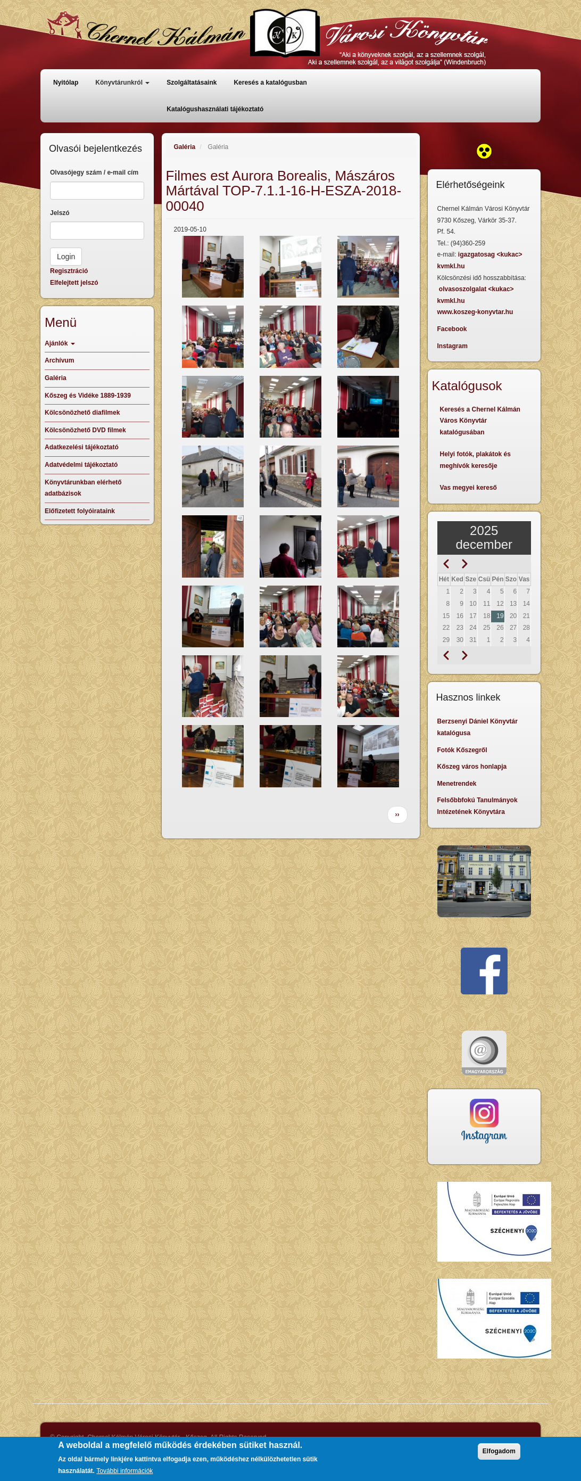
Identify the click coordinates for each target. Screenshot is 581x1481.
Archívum (59, 360)
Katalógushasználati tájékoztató (215, 109)
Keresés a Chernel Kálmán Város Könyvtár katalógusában (480, 421)
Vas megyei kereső (468, 487)
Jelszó (60, 213)
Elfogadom (499, 1452)
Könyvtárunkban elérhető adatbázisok (83, 488)
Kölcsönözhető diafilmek (82, 412)
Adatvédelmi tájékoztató (81, 464)
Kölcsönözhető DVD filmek (85, 430)
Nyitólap (65, 82)
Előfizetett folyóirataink (80, 511)
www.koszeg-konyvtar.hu (475, 312)
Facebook (452, 329)
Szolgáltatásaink (192, 82)
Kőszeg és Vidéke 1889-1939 (88, 395)
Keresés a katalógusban (270, 82)
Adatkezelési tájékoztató (82, 447)
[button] (213, 267)
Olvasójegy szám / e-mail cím (94, 172)
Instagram (452, 346)
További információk (124, 1472)
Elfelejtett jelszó (74, 282)
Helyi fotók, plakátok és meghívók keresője (475, 460)
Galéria (185, 147)
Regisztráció (69, 271)
